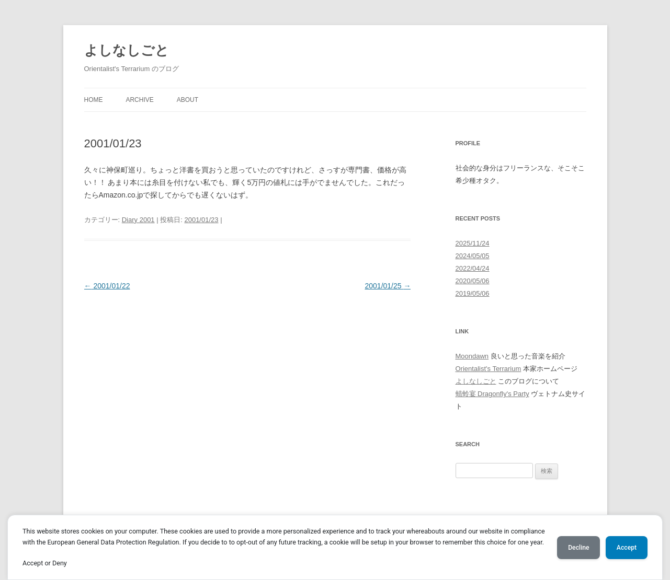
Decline (578, 547)
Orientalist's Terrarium (488, 369)
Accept (627, 547)
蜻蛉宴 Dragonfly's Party (492, 394)
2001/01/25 (388, 286)
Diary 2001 (138, 220)
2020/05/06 (473, 281)
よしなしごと (126, 50)
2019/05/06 (473, 293)
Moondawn (472, 356)
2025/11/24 (473, 243)
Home (93, 99)
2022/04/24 (473, 268)
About (187, 99)
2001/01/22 (107, 286)
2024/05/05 (473, 256)
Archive (139, 99)
